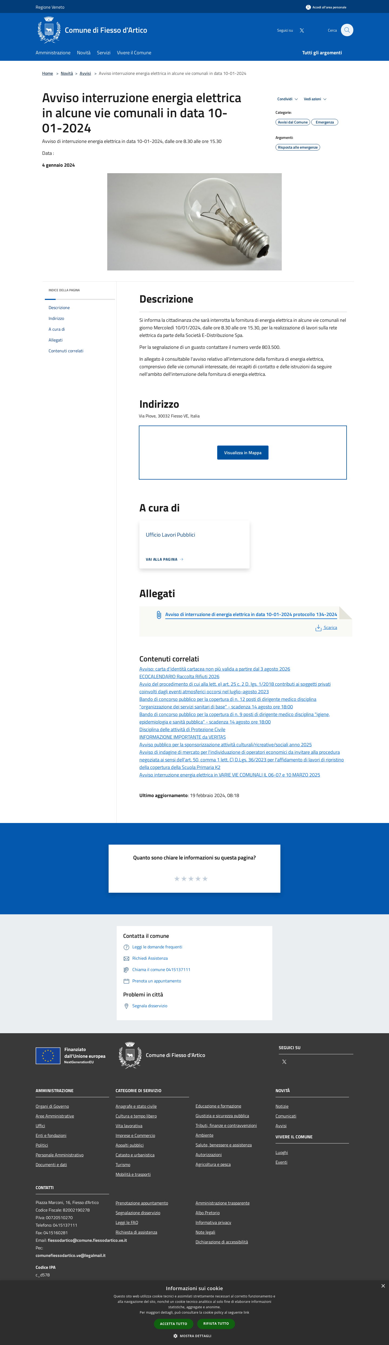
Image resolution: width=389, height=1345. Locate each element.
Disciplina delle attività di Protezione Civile (182, 729)
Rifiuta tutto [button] (216, 1323)
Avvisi (85, 73)
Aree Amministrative (55, 1116)
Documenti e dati (51, 1164)
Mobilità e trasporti (133, 1174)
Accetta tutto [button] (173, 1323)
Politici (42, 1145)
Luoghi (282, 1152)
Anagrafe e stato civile (136, 1106)
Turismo (123, 1164)
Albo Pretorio (208, 1212)
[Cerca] (346, 30)
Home (47, 73)
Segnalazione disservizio (138, 1212)
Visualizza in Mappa (242, 452)
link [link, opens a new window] (246, 1312)
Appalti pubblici (130, 1145)
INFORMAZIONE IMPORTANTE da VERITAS (182, 737)
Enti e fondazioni (51, 1135)
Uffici (40, 1125)
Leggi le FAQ (127, 1222)
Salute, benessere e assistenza (224, 1145)
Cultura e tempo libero (136, 1116)
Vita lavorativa (129, 1125)
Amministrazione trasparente (223, 1203)
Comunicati (286, 1116)
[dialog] (194, 1312)
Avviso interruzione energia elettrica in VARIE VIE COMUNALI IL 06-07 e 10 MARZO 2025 (229, 774)
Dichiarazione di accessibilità (222, 1242)
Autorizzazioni (209, 1154)
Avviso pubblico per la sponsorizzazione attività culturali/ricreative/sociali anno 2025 (225, 744)
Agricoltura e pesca (213, 1164)
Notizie (282, 1106)
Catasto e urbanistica (135, 1155)
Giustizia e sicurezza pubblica (222, 1115)
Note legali (205, 1232)
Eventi (281, 1162)
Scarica (325, 627)
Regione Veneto (50, 7)
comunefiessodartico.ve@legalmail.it (71, 1255)
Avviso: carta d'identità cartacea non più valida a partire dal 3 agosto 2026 (214, 669)
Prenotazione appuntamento (142, 1203)
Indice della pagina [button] (64, 290)
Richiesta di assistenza (136, 1232)
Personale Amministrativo (59, 1155)
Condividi (288, 99)
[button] (194, 1336)
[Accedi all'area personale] (326, 7)
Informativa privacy (213, 1222)
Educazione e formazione (218, 1106)
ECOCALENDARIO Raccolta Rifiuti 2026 (179, 676)
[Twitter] (298, 30)
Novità (67, 73)
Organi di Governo (52, 1106)
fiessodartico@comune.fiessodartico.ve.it (87, 1240)
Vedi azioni (316, 99)
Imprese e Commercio (135, 1135)
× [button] (383, 1286)
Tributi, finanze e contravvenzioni (226, 1125)
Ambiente (204, 1135)
